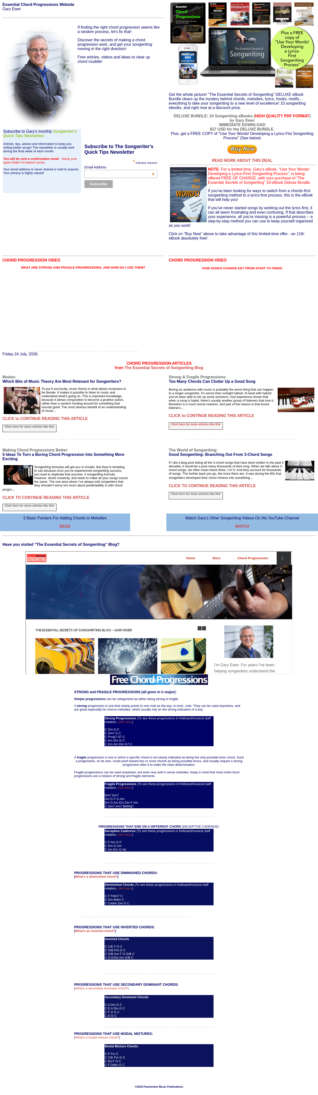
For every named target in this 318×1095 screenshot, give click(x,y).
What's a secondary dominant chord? (101, 988)
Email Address (119, 167)
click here (124, 722)
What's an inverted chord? (95, 931)
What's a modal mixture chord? (97, 1037)
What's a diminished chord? (96, 876)
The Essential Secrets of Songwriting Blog (164, 368)
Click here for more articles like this (29, 426)
